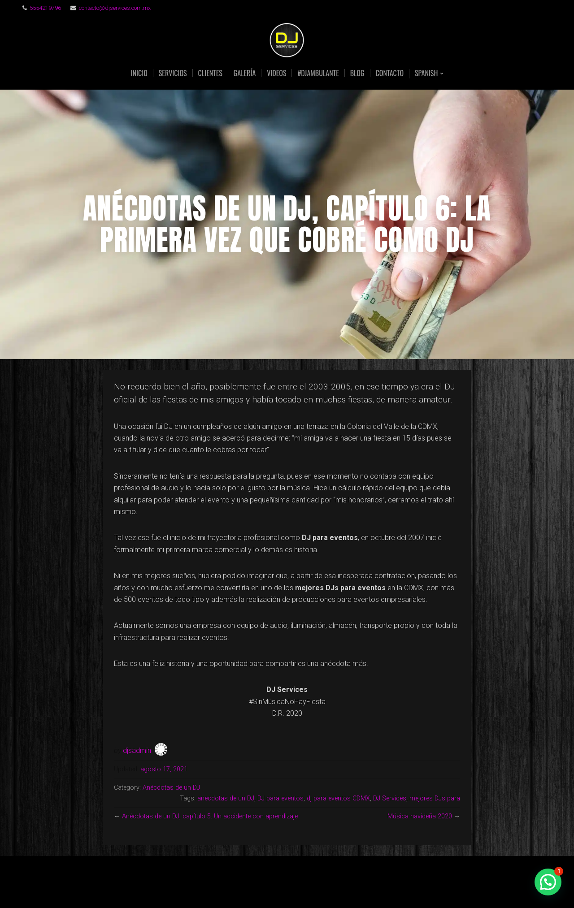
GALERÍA (245, 73)
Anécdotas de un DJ (171, 787)
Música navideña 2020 (419, 816)
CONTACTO (390, 73)
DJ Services (389, 798)
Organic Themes (304, 887)
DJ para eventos (280, 798)
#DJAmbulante (318, 73)
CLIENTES (210, 73)
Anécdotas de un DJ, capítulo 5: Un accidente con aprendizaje (210, 816)
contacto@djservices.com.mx (115, 7)
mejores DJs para (434, 798)
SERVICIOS (173, 73)
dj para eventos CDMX (338, 798)
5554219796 (45, 7)
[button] (548, 882)
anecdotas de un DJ (225, 798)
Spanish (426, 73)
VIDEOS (276, 73)
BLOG (357, 73)
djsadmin (137, 750)
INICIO (139, 73)
